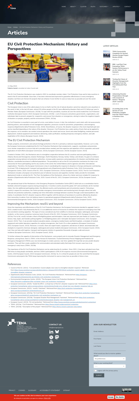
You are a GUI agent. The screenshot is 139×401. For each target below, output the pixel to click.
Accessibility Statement (50, 390)
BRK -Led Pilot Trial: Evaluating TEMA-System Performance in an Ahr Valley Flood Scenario (120, 68)
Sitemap (66, 390)
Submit (99, 375)
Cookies (22, 390)
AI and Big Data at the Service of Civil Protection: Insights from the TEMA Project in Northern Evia (120, 112)
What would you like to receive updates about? (107, 354)
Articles (15, 27)
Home (64, 7)
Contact (127, 7)
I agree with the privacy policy (107, 371)
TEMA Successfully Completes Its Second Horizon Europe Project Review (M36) (120, 54)
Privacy (12, 390)
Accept (110, 398)
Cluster (83, 7)
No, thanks (120, 398)
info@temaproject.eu (56, 328)
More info (47, 399)
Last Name (97, 346)
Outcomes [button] (103, 7)
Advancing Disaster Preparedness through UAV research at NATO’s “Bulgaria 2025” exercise (120, 98)
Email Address (99, 331)
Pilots (93, 7)
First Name (97, 339)
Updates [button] (116, 7)
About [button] (72, 7)
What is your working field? (103, 363)
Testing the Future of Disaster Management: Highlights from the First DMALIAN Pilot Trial (120, 83)
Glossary (32, 390)
